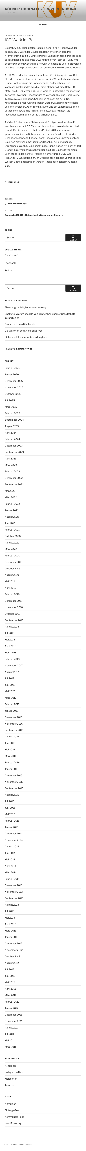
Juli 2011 (9, 1034)
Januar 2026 (12, 374)
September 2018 (14, 620)
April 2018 (10, 646)
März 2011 (10, 1047)
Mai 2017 (10, 691)
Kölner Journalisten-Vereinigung (40, 9)
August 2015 (12, 794)
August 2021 (12, 516)
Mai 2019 (10, 581)
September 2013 (14, 898)
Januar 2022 (12, 510)
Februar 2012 (12, 1001)
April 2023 (11, 458)
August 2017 (12, 672)
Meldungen (14, 182)
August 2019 (12, 575)
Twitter (9, 270)
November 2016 (14, 723)
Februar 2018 (12, 659)
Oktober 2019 (12, 568)
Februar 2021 (12, 529)
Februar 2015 (12, 820)
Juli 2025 (10, 400)
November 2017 (14, 665)
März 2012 (10, 995)
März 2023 (11, 465)
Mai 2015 (10, 814)
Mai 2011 (9, 1040)
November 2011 (13, 1021)
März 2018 (11, 652)
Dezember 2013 (13, 885)
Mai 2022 (10, 491)
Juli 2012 (9, 969)
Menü (43, 25)
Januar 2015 (11, 827)
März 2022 (11, 497)
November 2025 (14, 387)
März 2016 (11, 756)
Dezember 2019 (13, 562)
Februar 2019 (12, 594)
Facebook (10, 263)
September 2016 (14, 730)
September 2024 (14, 419)
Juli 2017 (9, 678)
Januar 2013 (11, 937)
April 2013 (10, 924)
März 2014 (11, 872)
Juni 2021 (10, 523)
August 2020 (12, 542)
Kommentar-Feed (14, 1116)
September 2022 (14, 484)
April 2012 (10, 988)
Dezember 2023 (14, 445)
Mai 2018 (10, 639)
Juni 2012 (10, 976)
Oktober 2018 (12, 613)
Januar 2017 (11, 710)
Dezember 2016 (13, 717)
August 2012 (12, 963)
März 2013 (11, 930)
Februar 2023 (12, 471)
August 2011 (11, 1027)
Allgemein (10, 1065)
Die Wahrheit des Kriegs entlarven (24, 330)
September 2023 (14, 452)
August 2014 (12, 846)
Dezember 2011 (13, 1014)
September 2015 (14, 788)
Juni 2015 (10, 807)
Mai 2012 (10, 982)
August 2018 (12, 626)
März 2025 (11, 406)
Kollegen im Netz (14, 1072)
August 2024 (12, 426)
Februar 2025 (12, 413)
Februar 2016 (12, 762)
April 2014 (10, 866)
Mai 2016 (10, 749)
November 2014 (14, 840)
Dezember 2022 (14, 478)
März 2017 (10, 697)
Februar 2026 (12, 368)
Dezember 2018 (13, 600)
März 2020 (11, 549)
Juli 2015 (9, 801)
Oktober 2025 (13, 394)
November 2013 (14, 891)
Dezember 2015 (13, 775)
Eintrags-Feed (12, 1110)
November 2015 (14, 781)
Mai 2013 (10, 917)
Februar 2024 (12, 439)
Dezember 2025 (14, 381)
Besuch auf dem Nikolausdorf (21, 324)
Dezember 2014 (13, 833)
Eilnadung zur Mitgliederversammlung (26, 307)
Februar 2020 (12, 555)
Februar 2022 (12, 503)
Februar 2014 (12, 879)
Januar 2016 (11, 769)
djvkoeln (28, 35)
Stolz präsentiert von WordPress (18, 1144)
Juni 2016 (10, 743)
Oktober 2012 (12, 956)
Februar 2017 (12, 704)
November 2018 (14, 607)
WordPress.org (13, 1123)
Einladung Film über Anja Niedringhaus (26, 337)
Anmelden (10, 1103)
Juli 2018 (9, 633)
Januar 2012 (11, 1008)
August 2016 (12, 736)
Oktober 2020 (13, 536)
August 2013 (12, 904)
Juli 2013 (9, 911)
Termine (9, 1085)
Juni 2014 (10, 853)
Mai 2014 (10, 859)
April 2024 (11, 432)
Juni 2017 (10, 684)
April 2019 (10, 587)
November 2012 (14, 950)
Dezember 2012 (13, 943)
